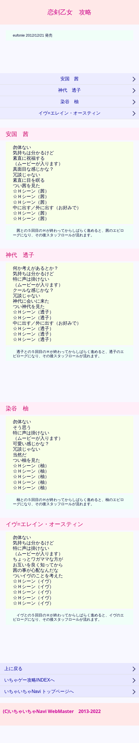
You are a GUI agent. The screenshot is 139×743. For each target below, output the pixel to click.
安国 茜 (69, 78)
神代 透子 (69, 90)
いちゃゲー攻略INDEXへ (29, 680)
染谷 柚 (69, 101)
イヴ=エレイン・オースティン (69, 113)
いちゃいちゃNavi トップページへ (39, 691)
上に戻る (13, 668)
